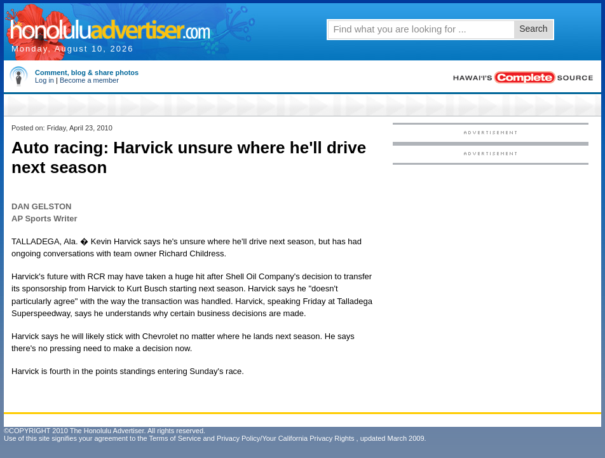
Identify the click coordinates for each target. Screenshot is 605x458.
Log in (44, 80)
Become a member (89, 80)
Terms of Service (175, 438)
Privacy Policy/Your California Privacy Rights (286, 438)
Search (533, 29)
